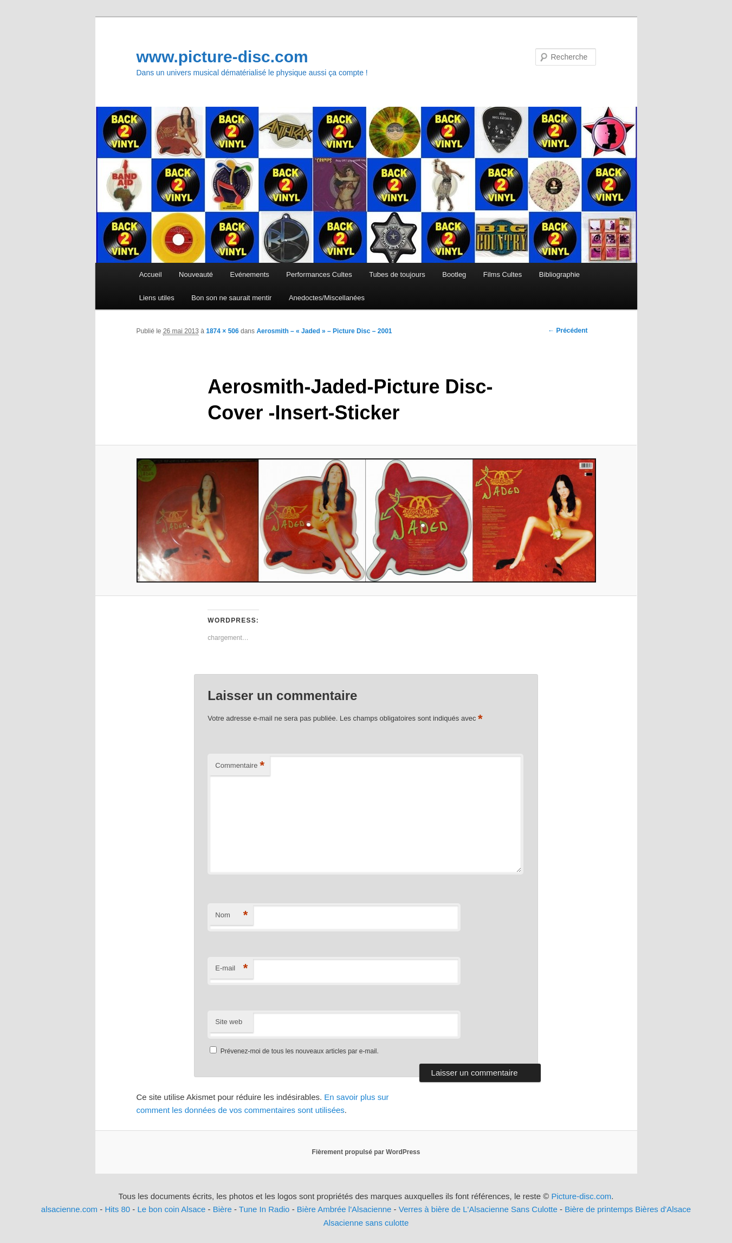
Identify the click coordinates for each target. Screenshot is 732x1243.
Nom (231, 915)
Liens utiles (156, 298)
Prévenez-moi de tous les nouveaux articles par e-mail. (300, 1051)
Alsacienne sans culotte (366, 1222)
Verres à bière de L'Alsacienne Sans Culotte (478, 1209)
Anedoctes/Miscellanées (327, 298)
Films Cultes (502, 274)
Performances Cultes (319, 274)
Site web (228, 1022)
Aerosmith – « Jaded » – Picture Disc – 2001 (324, 331)
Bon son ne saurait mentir (231, 298)
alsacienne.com (69, 1209)
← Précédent (567, 330)
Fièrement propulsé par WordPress (366, 1152)
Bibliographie (559, 274)
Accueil (150, 274)
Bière (222, 1209)
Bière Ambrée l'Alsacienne (344, 1209)
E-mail (231, 968)
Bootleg (454, 274)
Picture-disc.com (581, 1196)
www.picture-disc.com (222, 57)
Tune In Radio (265, 1209)
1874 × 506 (222, 331)
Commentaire (239, 766)
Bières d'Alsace (663, 1209)
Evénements (249, 274)
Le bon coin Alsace (171, 1209)
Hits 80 (117, 1209)
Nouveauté (196, 274)
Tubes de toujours (397, 274)
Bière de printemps (599, 1209)
